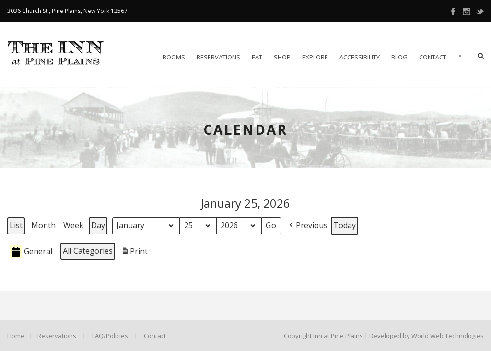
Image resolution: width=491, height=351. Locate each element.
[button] (307, 226)
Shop (282, 57)
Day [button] (98, 225)
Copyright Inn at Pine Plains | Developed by (347, 335)
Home (15, 335)
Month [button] (43, 225)
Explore (315, 57)
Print (134, 253)
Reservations (218, 57)
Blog (399, 57)
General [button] (31, 252)
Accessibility (359, 57)
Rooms (174, 57)
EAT (257, 57)
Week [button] (73, 225)
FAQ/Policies (110, 335)
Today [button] (344, 225)
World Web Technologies (447, 335)
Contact (432, 57)
